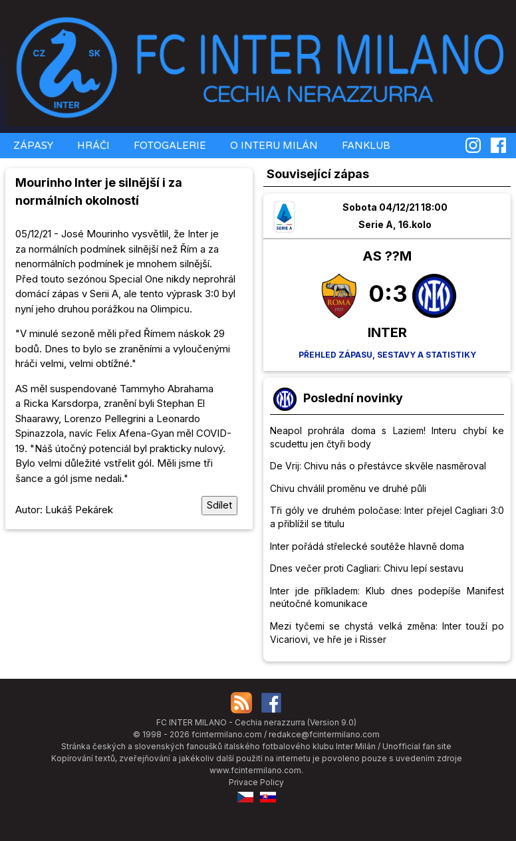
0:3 (388, 293)
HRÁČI (92, 146)
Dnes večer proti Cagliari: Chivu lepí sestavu (366, 568)
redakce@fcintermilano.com (324, 734)
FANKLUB (364, 146)
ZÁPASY (32, 146)
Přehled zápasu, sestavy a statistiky (387, 355)
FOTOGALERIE (168, 146)
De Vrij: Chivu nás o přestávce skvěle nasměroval (378, 465)
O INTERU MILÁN (272, 146)
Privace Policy (256, 782)
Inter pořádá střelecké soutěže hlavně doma (367, 546)
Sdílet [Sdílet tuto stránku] (219, 505)
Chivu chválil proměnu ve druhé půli (348, 488)
